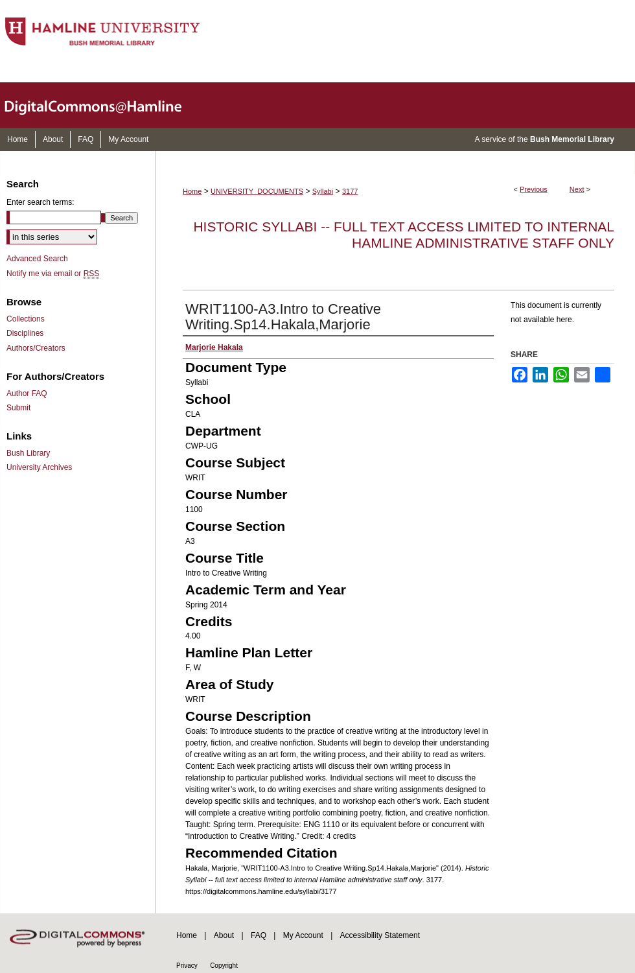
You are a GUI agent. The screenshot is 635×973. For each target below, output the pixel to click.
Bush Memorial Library (572, 139)
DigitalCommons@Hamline (103, 105)
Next (577, 189)
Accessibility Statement (380, 935)
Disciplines (24, 333)
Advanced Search (37, 258)
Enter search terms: (40, 202)
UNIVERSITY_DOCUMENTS (257, 191)
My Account (303, 935)
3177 (350, 191)
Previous (534, 189)
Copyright (224, 965)
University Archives (39, 467)
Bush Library (28, 453)
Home (192, 191)
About (224, 935)
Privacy (187, 965)
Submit (18, 407)
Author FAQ (26, 393)
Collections (25, 318)
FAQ (258, 935)
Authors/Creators (35, 348)
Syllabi (322, 191)
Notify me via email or (52, 273)
